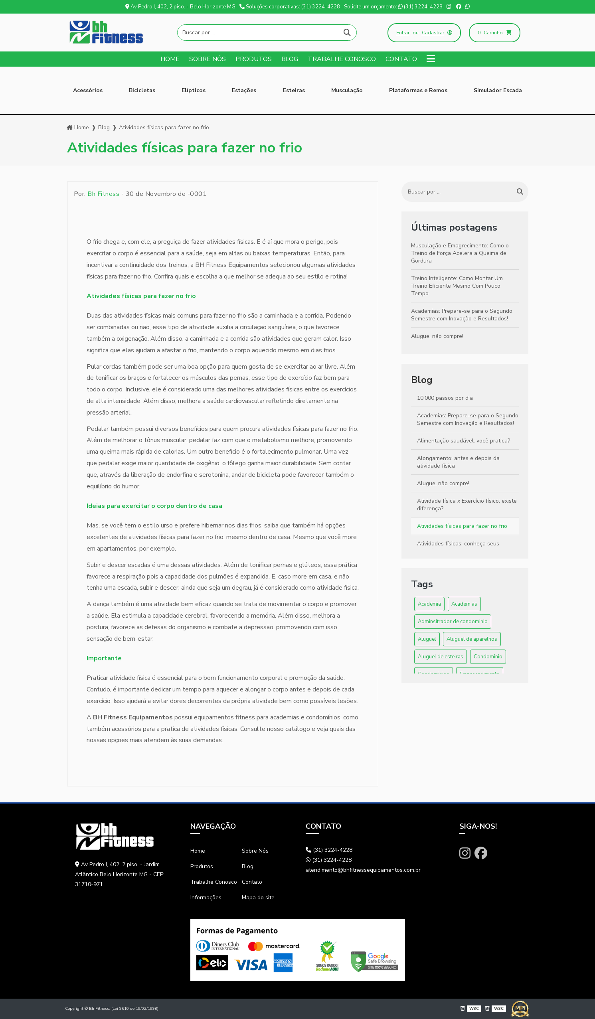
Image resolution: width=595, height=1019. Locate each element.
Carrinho (495, 33)
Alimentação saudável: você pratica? (463, 440)
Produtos (253, 59)
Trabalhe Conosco (342, 59)
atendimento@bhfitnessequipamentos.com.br (363, 870)
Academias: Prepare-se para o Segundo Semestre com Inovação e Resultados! (461, 314)
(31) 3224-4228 (329, 850)
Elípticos (194, 90)
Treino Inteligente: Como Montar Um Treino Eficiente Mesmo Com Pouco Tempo (457, 285)
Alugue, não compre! (437, 336)
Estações (244, 90)
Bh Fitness (103, 194)
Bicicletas (142, 90)
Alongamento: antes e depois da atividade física (458, 462)
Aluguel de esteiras (440, 656)
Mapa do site (258, 897)
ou (424, 33)
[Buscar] (347, 32)
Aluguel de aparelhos (472, 639)
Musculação (347, 90)
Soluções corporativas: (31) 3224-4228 (289, 6)
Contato (401, 59)
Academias (464, 604)
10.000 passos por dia (445, 398)
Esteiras (294, 90)
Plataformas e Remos (418, 90)
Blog (289, 59)
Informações (205, 897)
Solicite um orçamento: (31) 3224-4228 (393, 6)
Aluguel (427, 639)
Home (170, 59)
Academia (429, 604)
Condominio (488, 656)
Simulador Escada (498, 90)
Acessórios (88, 90)
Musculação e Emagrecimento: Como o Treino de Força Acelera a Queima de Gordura (460, 253)
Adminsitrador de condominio (453, 621)
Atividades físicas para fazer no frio (462, 526)
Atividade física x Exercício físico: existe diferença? (467, 504)
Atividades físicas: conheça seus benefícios (458, 547)
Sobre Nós (207, 59)
